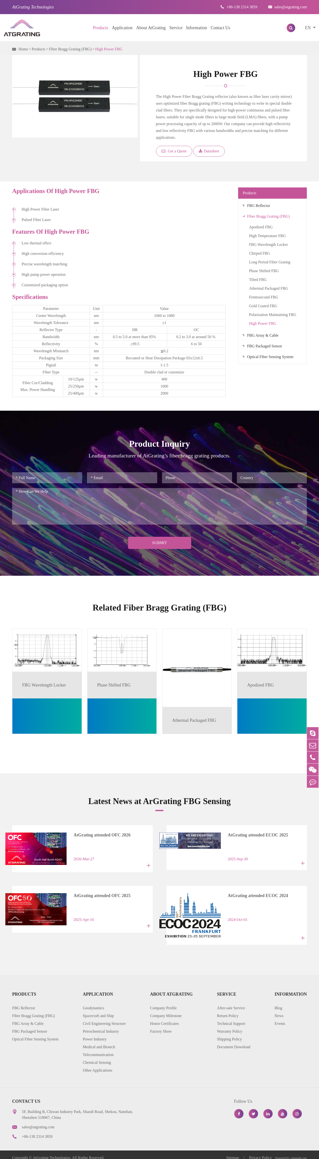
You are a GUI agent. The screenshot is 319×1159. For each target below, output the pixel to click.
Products (100, 27)
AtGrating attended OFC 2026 (97, 834)
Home (23, 49)
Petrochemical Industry (101, 1025)
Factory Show (161, 1025)
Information (196, 27)
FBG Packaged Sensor (264, 346)
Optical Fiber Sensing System (270, 357)
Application (122, 27)
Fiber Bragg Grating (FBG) (70, 49)
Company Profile (163, 1002)
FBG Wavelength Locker (268, 244)
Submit (159, 543)
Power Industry (95, 1033)
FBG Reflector (258, 206)
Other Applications (97, 1064)
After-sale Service (231, 1002)
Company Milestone (165, 1010)
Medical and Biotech (99, 1041)
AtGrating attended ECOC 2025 (253, 834)
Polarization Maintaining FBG (272, 315)
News (279, 1010)
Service (175, 27)
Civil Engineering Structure (104, 1017)
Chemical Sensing (97, 1056)
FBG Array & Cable (262, 335)
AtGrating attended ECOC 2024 (253, 892)
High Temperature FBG (267, 236)
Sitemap (233, 1152)
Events (280, 1017)
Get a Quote (174, 151)
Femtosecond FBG (263, 297)
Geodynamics (93, 1002)
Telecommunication (98, 1049)
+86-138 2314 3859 (238, 7)
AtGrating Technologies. (52, 1152)
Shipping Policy (229, 1033)
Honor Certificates (164, 1017)
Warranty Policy (229, 1025)
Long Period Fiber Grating (269, 262)
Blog (278, 1002)
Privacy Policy (260, 1152)
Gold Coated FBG (263, 306)
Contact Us (220, 27)
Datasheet (209, 151)
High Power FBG (108, 49)
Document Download (233, 1041)
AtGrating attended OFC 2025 (97, 892)
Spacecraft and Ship (98, 1010)
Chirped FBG (259, 253)
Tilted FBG (258, 280)
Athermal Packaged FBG (268, 288)
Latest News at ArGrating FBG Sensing (159, 801)
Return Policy (227, 1010)
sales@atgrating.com (287, 7)
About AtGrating (151, 27)
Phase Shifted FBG (264, 271)
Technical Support (231, 1017)
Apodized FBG (261, 227)
